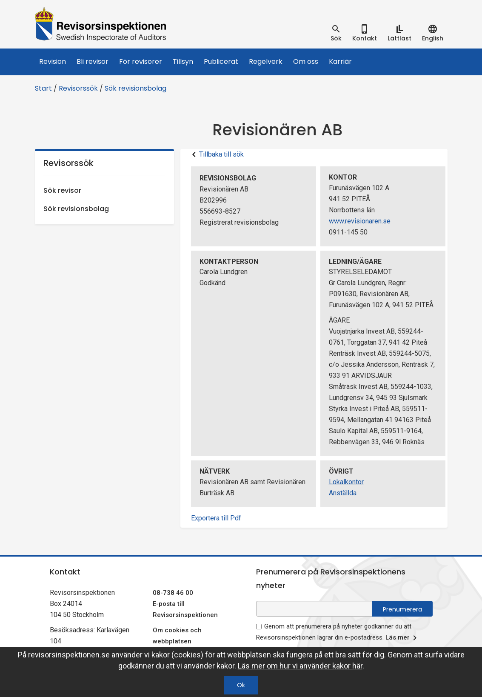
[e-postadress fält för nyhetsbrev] (314, 609)
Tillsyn (183, 61)
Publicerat (221, 61)
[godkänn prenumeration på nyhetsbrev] (259, 626)
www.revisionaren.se (360, 221)
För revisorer (140, 61)
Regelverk (265, 61)
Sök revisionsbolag (135, 88)
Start (43, 88)
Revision (52, 61)
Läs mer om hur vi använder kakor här (300, 665)
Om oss (305, 61)
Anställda (343, 493)
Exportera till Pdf (216, 518)
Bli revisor (92, 61)
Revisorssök (78, 88)
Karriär (340, 61)
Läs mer (402, 638)
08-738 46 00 (173, 593)
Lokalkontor (346, 482)
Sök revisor (62, 190)
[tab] (336, 33)
